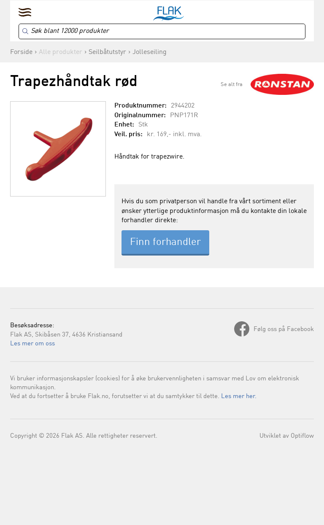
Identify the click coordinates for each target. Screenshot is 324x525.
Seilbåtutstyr (107, 52)
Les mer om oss (32, 344)
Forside (21, 52)
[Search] (162, 31)
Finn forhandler (165, 242)
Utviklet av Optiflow (286, 436)
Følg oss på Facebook (284, 329)
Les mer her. (238, 396)
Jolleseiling (149, 52)
